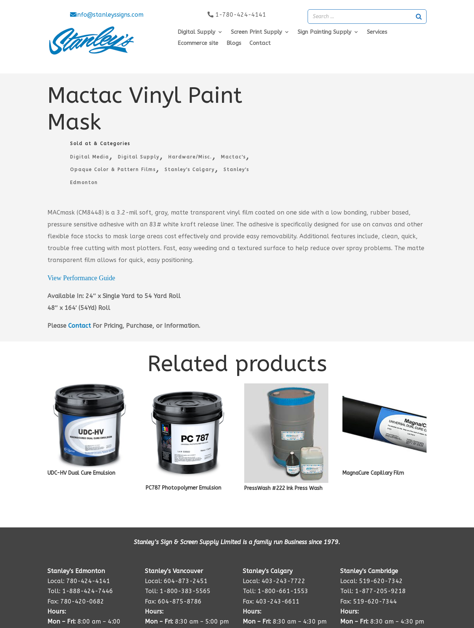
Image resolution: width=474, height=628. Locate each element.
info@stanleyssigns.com (106, 14)
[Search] (418, 16)
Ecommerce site (198, 43)
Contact (260, 43)
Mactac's (233, 157)
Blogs (233, 43)
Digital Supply (138, 157)
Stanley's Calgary (190, 169)
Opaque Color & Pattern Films (113, 169)
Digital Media (89, 157)
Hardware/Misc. (190, 157)
